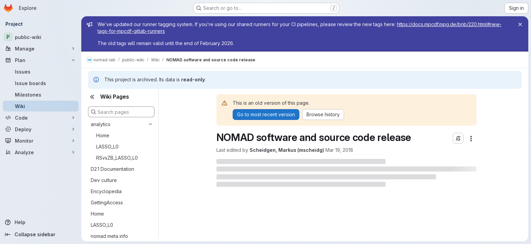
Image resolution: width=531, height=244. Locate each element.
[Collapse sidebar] (41, 234)
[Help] (41, 222)
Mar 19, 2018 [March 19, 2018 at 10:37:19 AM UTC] (339, 150)
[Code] (41, 117)
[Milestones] (41, 94)
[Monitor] (41, 140)
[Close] (520, 24)
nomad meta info (109, 236)
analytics (100, 124)
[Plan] (41, 60)
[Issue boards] (41, 83)
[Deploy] (41, 129)
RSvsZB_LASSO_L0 (117, 158)
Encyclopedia (106, 191)
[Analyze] (41, 152)
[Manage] (41, 48)
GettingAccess (107, 202)
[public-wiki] (41, 37)
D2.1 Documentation (112, 169)
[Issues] (41, 71)
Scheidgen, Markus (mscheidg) (287, 150)
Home (102, 135)
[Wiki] (41, 106)
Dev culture (104, 180)
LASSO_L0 (107, 146)
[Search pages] (121, 111)
